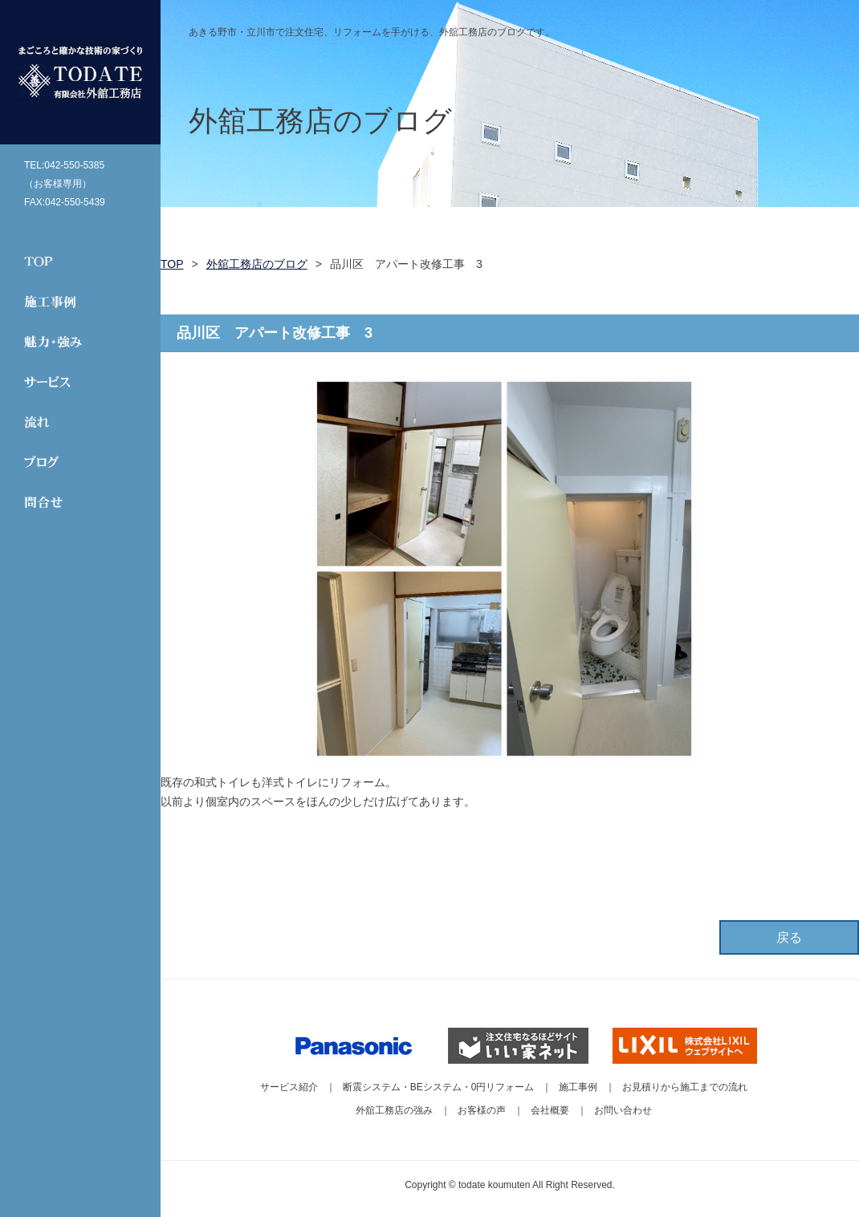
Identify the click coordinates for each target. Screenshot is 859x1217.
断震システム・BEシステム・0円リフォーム (439, 1087)
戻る (789, 937)
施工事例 (578, 1087)
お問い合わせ (623, 1110)
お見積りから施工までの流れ (684, 1087)
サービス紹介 (289, 1087)
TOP (172, 264)
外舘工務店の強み (394, 1110)
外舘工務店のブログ (256, 264)
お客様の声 (482, 1110)
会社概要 (550, 1110)
